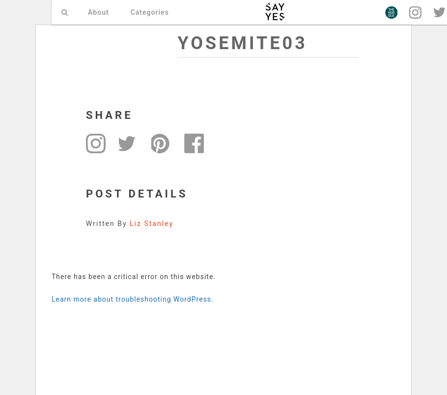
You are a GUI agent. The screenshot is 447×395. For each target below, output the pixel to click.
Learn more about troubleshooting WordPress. (133, 299)
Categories (150, 12)
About (98, 12)
